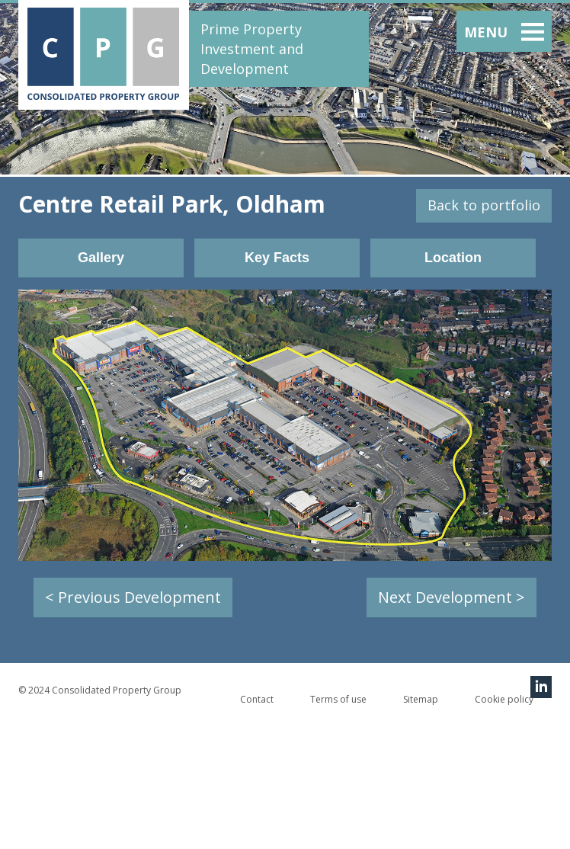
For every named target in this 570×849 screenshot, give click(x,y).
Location (453, 257)
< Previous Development (133, 597)
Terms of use (338, 699)
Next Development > (451, 597)
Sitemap (420, 699)
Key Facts (277, 257)
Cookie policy (504, 699)
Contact (257, 699)
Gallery (101, 257)
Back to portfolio (484, 205)
